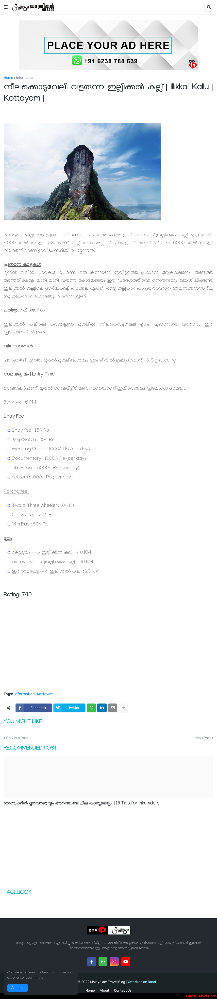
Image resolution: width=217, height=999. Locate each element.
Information (25, 78)
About (104, 990)
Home (8, 78)
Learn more (34, 978)
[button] (5, 7)
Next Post (203, 738)
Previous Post (17, 738)
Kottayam (45, 694)
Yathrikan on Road (141, 982)
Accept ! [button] (17, 988)
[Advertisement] (108, 650)
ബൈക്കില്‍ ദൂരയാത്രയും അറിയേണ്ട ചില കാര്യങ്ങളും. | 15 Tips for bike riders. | (83, 803)
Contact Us (123, 990)
